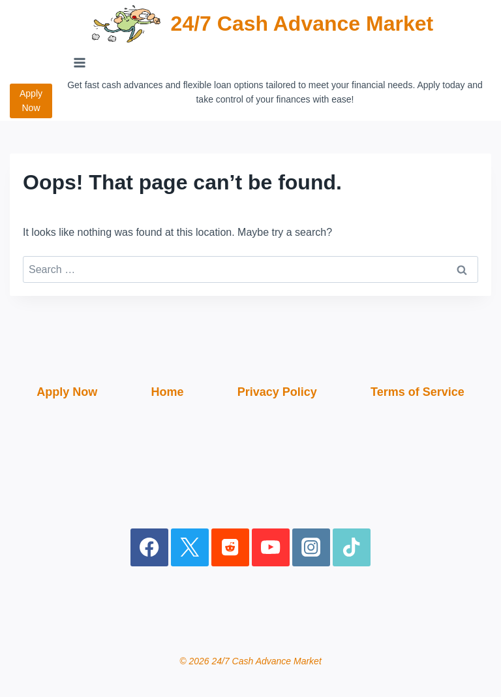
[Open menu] (80, 62)
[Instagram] (311, 547)
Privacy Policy (277, 391)
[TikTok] (352, 547)
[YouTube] (271, 547)
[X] (190, 547)
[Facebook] (149, 547)
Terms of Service (417, 391)
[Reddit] (230, 547)
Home (167, 391)
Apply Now (31, 100)
